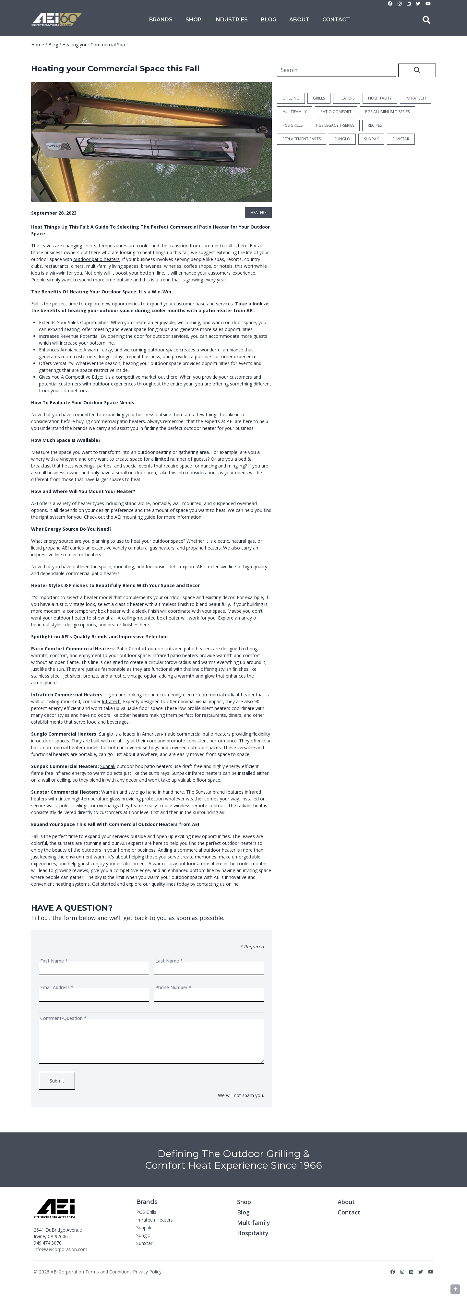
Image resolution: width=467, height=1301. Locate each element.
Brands (161, 20)
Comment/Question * (63, 1018)
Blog (268, 20)
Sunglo (106, 734)
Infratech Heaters (154, 1220)
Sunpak (107, 766)
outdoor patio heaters (96, 259)
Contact (336, 20)
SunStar (144, 1243)
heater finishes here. (128, 624)
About (299, 20)
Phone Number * (173, 987)
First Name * (54, 961)
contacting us (211, 884)
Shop (193, 20)
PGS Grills (146, 1212)
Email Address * (57, 987)
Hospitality (253, 1233)
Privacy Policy (147, 1272)
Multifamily (253, 1222)
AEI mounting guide (134, 517)
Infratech (111, 701)
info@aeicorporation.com (60, 1249)
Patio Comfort (131, 648)
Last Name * (169, 961)
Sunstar (203, 792)
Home (37, 44)
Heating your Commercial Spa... (95, 44)
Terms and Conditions (108, 1272)
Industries (231, 20)
